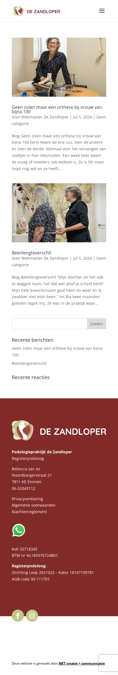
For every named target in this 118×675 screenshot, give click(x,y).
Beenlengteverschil (31, 253)
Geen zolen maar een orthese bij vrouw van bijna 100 (57, 109)
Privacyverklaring (27, 498)
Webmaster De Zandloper (45, 117)
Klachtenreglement (29, 511)
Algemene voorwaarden (33, 505)
